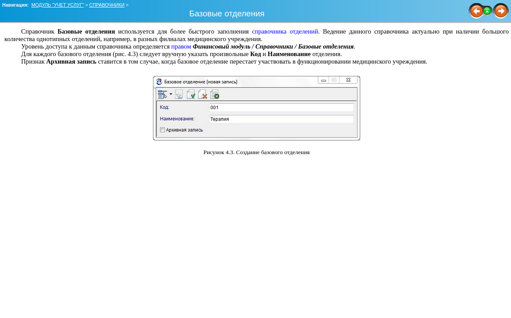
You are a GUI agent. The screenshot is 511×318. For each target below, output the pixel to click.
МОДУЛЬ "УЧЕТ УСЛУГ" (57, 5)
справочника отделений (285, 31)
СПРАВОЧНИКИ (106, 5)
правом (181, 46)
